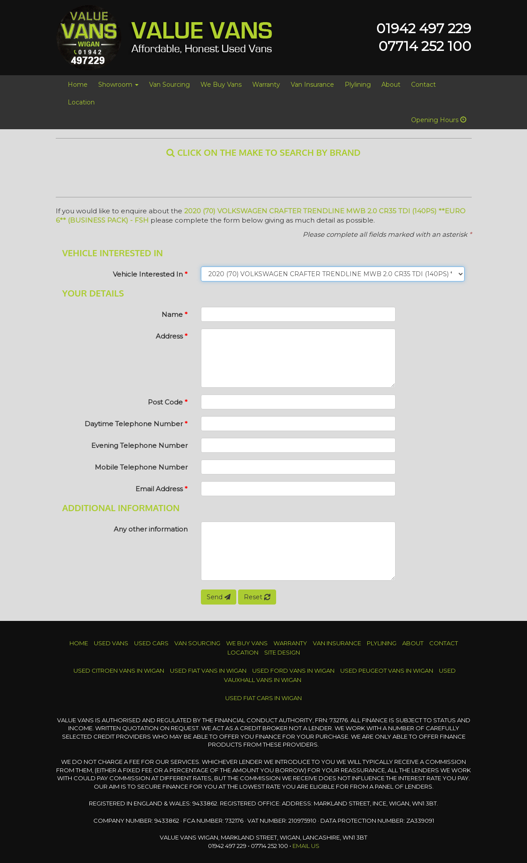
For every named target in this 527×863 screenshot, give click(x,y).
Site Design (282, 652)
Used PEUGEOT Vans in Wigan (386, 670)
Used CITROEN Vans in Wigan (118, 670)
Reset (257, 597)
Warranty (266, 85)
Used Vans (111, 643)
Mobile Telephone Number (141, 467)
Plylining (358, 85)
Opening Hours (438, 120)
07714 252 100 (424, 46)
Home (78, 85)
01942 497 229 (423, 28)
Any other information (151, 529)
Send (219, 597)
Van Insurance (312, 85)
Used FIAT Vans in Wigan (208, 670)
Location (81, 102)
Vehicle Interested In (150, 274)
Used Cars (151, 643)
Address (172, 336)
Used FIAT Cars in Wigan (263, 697)
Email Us (305, 845)
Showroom (118, 85)
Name (175, 314)
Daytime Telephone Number (136, 424)
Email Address (161, 489)
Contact (423, 85)
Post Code (168, 402)
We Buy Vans (221, 85)
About (390, 85)
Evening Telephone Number (139, 445)
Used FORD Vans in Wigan (293, 670)
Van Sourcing (169, 85)
